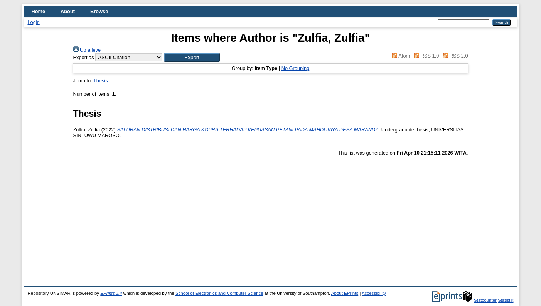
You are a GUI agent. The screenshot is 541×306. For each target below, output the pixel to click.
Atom (399, 56)
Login (34, 22)
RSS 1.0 (425, 56)
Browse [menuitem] (99, 11)
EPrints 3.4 (111, 293)
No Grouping (295, 68)
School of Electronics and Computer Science (219, 293)
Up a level (87, 50)
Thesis (100, 80)
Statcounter (485, 300)
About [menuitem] (68, 11)
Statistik (505, 300)
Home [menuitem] (39, 11)
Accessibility (374, 293)
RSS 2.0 (454, 56)
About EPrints (344, 293)
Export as (83, 57)
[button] (192, 57)
